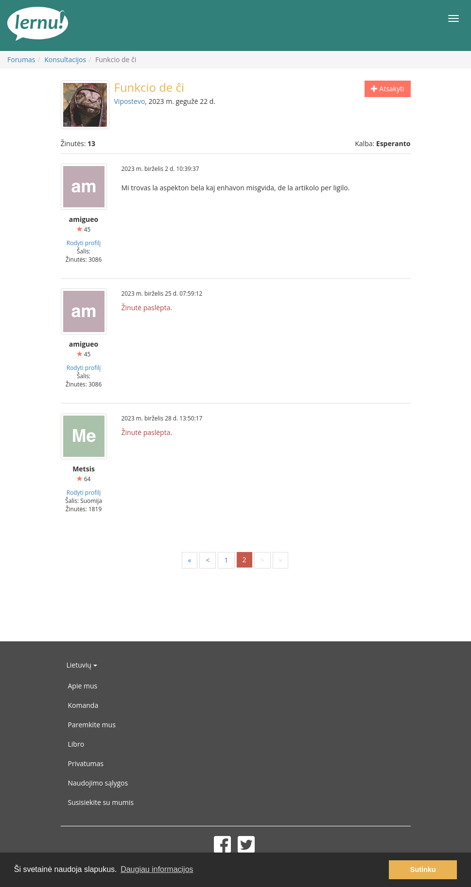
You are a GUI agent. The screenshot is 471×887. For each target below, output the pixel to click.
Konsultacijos (65, 59)
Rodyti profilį (84, 243)
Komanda (83, 705)
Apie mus (83, 685)
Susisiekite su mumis (101, 802)
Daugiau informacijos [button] (157, 869)
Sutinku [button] (423, 869)
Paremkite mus (92, 724)
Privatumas (86, 763)
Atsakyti (387, 88)
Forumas (21, 59)
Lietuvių (82, 664)
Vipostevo (129, 101)
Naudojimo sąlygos (98, 782)
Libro (76, 744)
